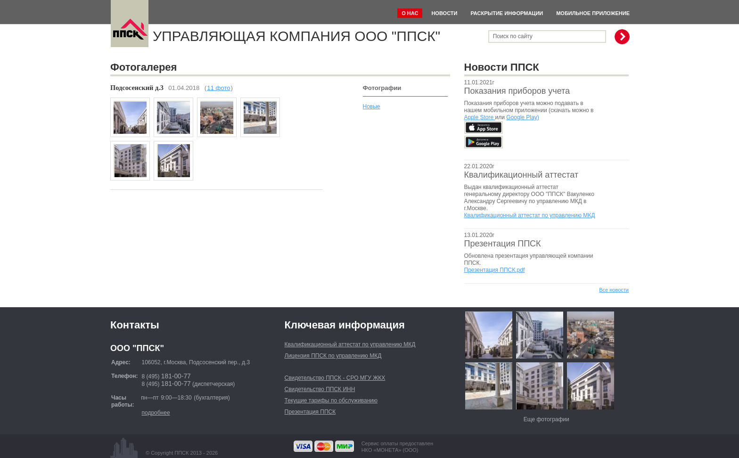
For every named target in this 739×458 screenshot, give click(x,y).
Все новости (614, 290)
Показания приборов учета (517, 91)
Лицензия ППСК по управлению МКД (333, 355)
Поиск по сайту (513, 36)
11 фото (218, 87)
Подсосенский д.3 (137, 87)
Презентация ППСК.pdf (494, 270)
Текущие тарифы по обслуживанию (331, 400)
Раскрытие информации (506, 13)
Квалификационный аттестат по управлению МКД (529, 215)
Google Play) (522, 117)
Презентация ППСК (502, 243)
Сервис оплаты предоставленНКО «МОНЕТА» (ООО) (397, 447)
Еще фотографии (546, 419)
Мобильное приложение (593, 13)
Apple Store (479, 117)
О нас (410, 13)
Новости (444, 13)
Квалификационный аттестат (521, 175)
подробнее (155, 412)
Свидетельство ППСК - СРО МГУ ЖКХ (335, 378)
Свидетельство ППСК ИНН (320, 389)
